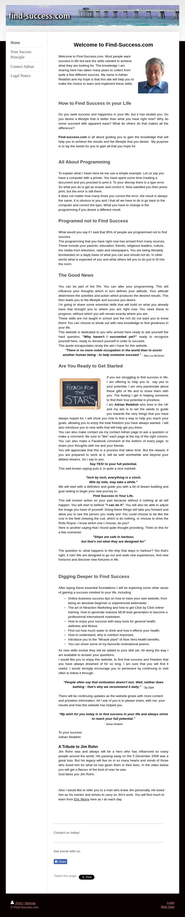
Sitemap (30, 903)
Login (170, 902)
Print (17, 903)
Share (60, 861)
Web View (167, 907)
